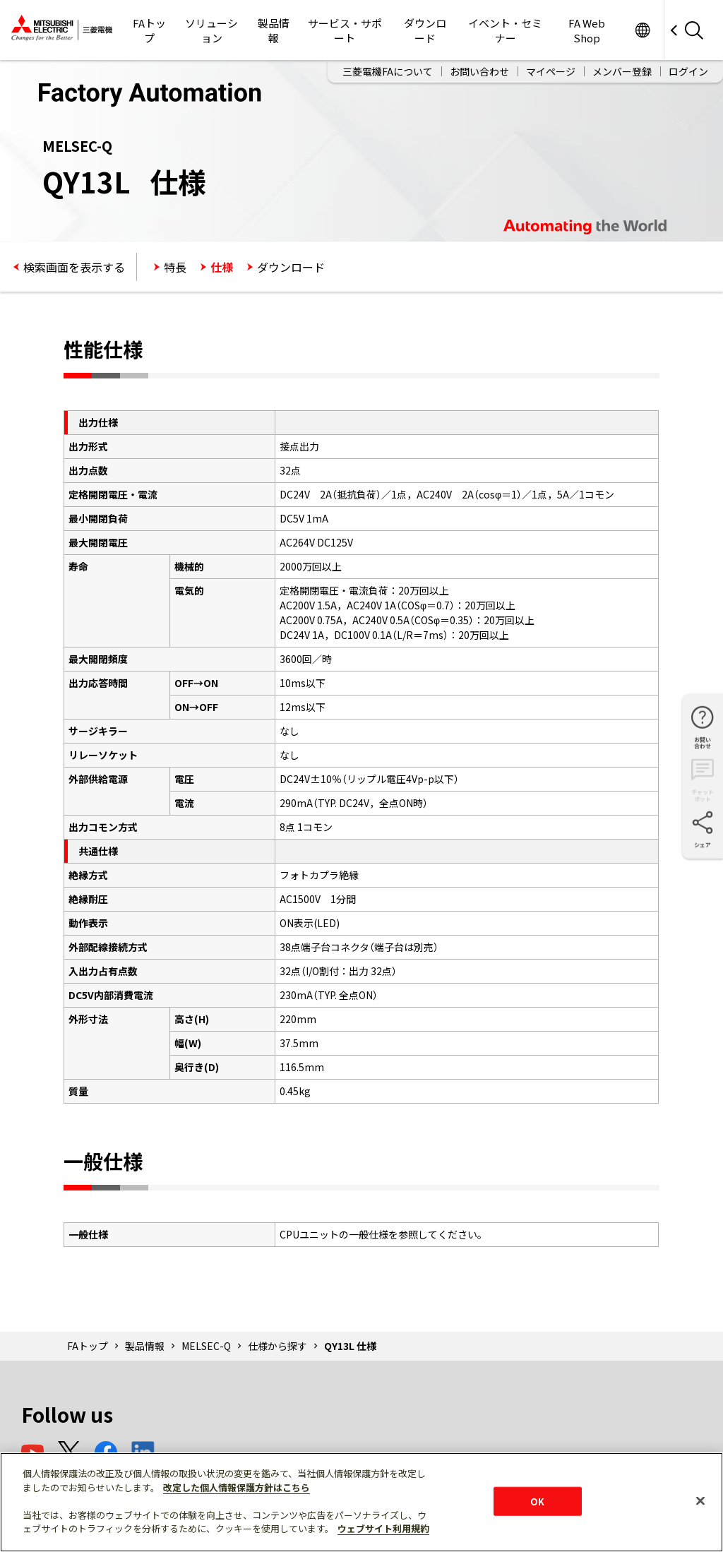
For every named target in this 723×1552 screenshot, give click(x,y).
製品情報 (273, 30)
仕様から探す (277, 1346)
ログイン (688, 71)
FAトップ (149, 30)
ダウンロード (425, 30)
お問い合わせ (479, 71)
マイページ (550, 71)
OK (537, 1501)
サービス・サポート (345, 30)
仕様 (221, 266)
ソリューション (211, 30)
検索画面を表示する (74, 266)
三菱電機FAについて (387, 71)
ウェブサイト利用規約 (383, 1528)
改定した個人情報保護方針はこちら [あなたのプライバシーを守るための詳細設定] (236, 1487)
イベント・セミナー (505, 30)
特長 (175, 266)
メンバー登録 (622, 71)
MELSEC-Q (206, 1346)
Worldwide (642, 30)
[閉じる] (700, 1500)
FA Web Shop (586, 30)
